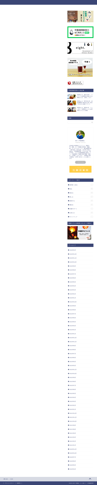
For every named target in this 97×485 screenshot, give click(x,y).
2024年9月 (73, 305)
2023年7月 (73, 353)
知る (33, 6)
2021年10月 (73, 421)
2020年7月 (73, 457)
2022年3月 (73, 401)
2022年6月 (73, 389)
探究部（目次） (81, 185)
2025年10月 (73, 262)
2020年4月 (73, 469)
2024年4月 (73, 325)
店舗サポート (81, 208)
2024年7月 (73, 313)
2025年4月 (73, 286)
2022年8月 (73, 381)
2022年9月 (73, 377)
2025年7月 (73, 274)
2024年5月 (73, 321)
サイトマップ (81, 216)
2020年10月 (73, 453)
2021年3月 (73, 437)
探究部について (67, 6)
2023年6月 (73, 357)
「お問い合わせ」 (79, 157)
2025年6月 (73, 278)
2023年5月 (73, 361)
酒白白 (81, 204)
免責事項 (19, 483)
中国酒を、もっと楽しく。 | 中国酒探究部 (48, 2)
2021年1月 (73, 445)
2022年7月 (73, 385)
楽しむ (48, 6)
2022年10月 (73, 373)
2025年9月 (73, 266)
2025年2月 (73, 294)
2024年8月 (73, 309)
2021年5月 (73, 433)
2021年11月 (73, 417)
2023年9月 (73, 345)
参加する (56, 6)
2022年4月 (73, 397)
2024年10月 (73, 302)
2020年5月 (73, 465)
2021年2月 (73, 441)
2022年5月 (73, 393)
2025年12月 (73, 254)
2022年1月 (73, 409)
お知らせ (81, 212)
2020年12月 (73, 449)
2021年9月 (73, 425)
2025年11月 (73, 258)
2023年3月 (73, 365)
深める (41, 6)
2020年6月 (73, 461)
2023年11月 (73, 341)
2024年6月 (73, 317)
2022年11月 (73, 369)
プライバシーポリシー (9, 483)
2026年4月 (73, 250)
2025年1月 (73, 297)
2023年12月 (73, 337)
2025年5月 (73, 282)
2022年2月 (73, 405)
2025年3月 (73, 290)
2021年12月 (73, 413)
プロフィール (80, 162)
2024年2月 (73, 329)
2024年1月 (73, 333)
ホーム (27, 6)
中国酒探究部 (77, 151)
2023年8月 (73, 349)
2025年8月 (73, 270)
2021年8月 (73, 429)
